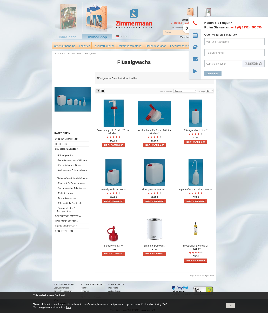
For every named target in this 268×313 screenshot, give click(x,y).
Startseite (59, 53)
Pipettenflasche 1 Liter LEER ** (195, 189)
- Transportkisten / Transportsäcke (66, 209)
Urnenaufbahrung (64, 46)
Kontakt (84, 288)
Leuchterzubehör (103, 46)
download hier (130, 78)
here (68, 307)
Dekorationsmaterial (130, 46)
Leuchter (84, 46)
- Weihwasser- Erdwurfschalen (72, 170)
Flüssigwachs (90, 53)
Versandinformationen (63, 291)
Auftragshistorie (114, 291)
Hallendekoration (156, 46)
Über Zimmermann (61, 288)
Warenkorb (185, 37)
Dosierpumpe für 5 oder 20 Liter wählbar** (113, 132)
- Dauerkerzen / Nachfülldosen (72, 160)
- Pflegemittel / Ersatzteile (69, 203)
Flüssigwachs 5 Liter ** (113, 189)
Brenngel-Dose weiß (154, 245)
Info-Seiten (67, 37)
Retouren (85, 291)
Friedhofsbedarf (179, 46)
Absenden (212, 73)
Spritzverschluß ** (113, 245)
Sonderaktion (64, 231)
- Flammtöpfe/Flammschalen (71, 183)
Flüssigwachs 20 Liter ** (154, 189)
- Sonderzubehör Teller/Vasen (71, 188)
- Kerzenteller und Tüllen (69, 165)
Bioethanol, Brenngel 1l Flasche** (195, 247)
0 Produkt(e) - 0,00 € (181, 23)
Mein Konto (113, 288)
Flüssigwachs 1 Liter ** (196, 130)
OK (230, 305)
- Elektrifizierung (65, 193)
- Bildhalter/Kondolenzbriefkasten (72, 177)
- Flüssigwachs (65, 155)
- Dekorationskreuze (67, 198)
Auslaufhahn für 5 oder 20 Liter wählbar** (154, 132)
